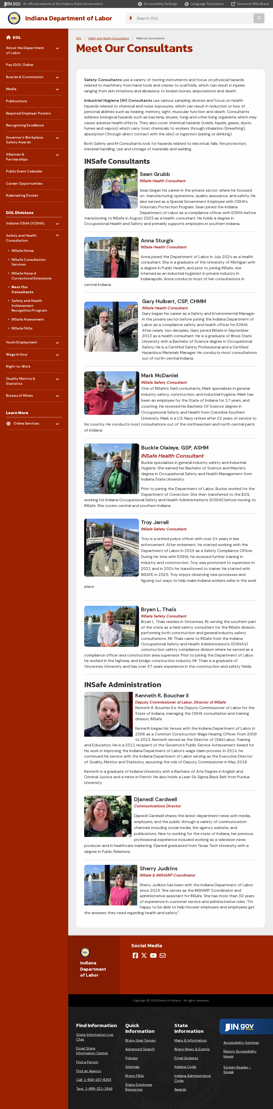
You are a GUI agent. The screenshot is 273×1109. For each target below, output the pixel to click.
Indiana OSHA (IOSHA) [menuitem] (25, 221)
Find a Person (87, 1061)
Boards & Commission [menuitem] (24, 74)
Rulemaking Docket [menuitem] (22, 194)
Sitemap (132, 1066)
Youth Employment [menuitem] (21, 340)
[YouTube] (153, 954)
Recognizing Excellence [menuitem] (25, 124)
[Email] (163, 954)
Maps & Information (190, 1039)
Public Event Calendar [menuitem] (24, 170)
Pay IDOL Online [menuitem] (19, 64)
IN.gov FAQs (134, 1074)
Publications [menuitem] (16, 100)
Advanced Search (140, 1048)
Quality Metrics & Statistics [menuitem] (20, 379)
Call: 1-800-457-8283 (93, 1079)
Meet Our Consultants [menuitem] (22, 288)
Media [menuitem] (20, 86)
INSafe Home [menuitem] (22, 249)
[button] (157, 3)
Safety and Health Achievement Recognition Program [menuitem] (29, 305)
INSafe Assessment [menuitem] (27, 318)
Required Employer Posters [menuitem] (28, 112)
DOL (17, 36)
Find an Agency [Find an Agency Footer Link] (88, 1070)
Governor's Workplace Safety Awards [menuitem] (24, 138)
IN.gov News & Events (192, 1048)
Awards (180, 1088)
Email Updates (186, 1057)
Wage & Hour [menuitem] (20, 352)
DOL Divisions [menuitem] (20, 211)
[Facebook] (135, 954)
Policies (131, 1057)
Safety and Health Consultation (108, 37)
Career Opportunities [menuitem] (24, 182)
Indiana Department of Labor (63, 17)
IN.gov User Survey (140, 1039)
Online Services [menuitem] (28, 421)
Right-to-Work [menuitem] (18, 365)
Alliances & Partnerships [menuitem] (20, 155)
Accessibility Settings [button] (241, 1041)
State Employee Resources (138, 1086)
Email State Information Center (92, 1049)
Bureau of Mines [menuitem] (20, 393)
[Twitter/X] (144, 954)
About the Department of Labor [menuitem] (25, 48)
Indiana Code (185, 1066)
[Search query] (237, 18)
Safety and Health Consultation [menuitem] (21, 236)
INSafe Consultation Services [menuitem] (28, 261)
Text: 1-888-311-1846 (94, 1087)
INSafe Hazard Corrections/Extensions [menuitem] (31, 274)
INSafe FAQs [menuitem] (21, 327)
